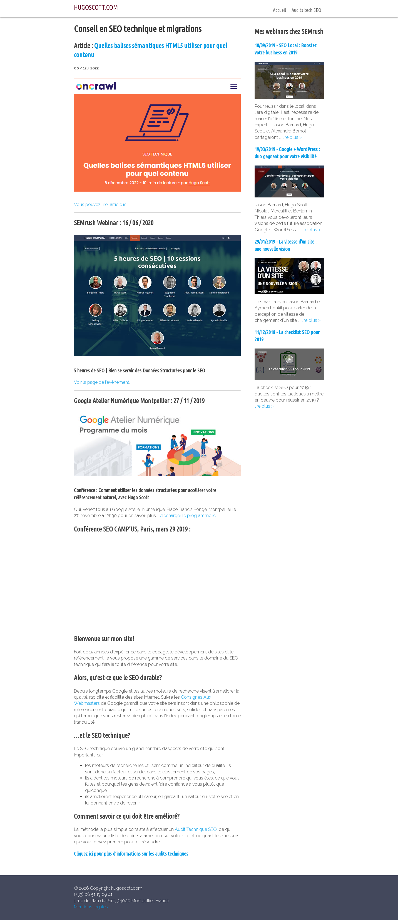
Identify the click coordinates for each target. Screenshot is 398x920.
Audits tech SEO (306, 10)
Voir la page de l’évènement (101, 382)
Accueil (279, 10)
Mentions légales (91, 906)
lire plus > (292, 137)
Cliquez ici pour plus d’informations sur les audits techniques (131, 854)
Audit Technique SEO (196, 829)
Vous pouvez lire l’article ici (100, 204)
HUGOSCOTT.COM (96, 7)
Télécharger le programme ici (187, 515)
